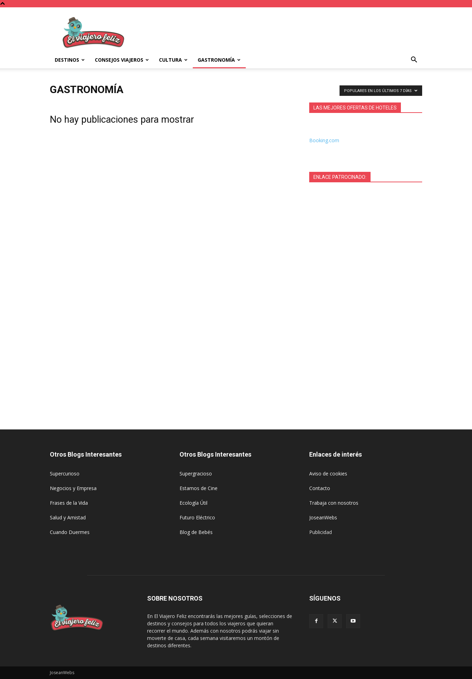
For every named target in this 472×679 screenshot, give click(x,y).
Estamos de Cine (199, 488)
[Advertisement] (295, 32)
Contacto (319, 488)
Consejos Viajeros (122, 59)
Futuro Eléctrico (197, 517)
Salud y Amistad (68, 517)
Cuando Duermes (70, 532)
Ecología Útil (193, 502)
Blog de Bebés (196, 532)
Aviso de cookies (328, 473)
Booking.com (324, 140)
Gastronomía (219, 59)
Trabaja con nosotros (333, 502)
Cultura (173, 59)
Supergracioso (196, 473)
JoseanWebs (323, 517)
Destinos (70, 59)
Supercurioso (64, 473)
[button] (413, 60)
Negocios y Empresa (73, 488)
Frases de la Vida (69, 502)
